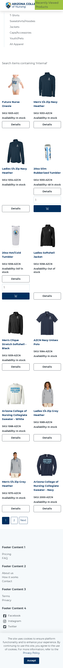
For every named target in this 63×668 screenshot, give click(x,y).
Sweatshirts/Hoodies (24, 22)
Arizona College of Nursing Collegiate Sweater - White (15, 424)
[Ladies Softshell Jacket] (47, 243)
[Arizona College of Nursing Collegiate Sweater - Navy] (47, 474)
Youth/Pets (17, 40)
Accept (31, 660)
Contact (7, 591)
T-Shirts (15, 16)
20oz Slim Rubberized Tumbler (42, 176)
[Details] (16, 127)
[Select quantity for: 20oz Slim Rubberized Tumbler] (47, 207)
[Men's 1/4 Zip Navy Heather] (47, 87)
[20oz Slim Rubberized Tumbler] (47, 154)
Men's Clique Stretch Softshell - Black (14, 353)
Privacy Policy (31, 652)
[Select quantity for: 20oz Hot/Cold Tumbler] (16, 296)
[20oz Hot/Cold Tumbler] (16, 243)
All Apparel (17, 46)
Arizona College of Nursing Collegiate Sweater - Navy (47, 495)
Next (24, 530)
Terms (6, 606)
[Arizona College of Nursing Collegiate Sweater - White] (16, 403)
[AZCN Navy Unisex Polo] (47, 331)
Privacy (7, 610)
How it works (10, 587)
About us (8, 583)
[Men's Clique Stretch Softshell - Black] (16, 331)
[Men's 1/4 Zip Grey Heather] (16, 474)
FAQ (5, 568)
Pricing (6, 564)
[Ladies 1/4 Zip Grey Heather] (47, 403)
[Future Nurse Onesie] (16, 87)
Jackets (15, 28)
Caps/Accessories (21, 34)
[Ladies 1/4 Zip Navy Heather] (16, 154)
